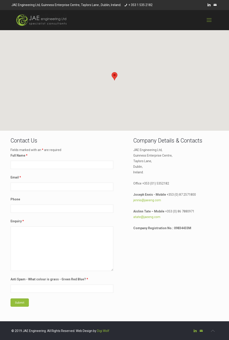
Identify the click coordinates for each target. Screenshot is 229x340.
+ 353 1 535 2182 (140, 5)
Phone (15, 199)
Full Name (19, 155)
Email (16, 177)
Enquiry (17, 221)
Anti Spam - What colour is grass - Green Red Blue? (49, 279)
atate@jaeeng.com (146, 217)
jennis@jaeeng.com (147, 200)
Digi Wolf (103, 331)
